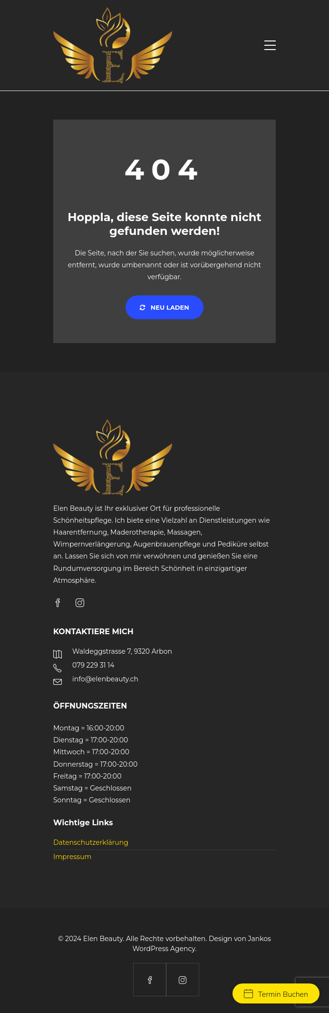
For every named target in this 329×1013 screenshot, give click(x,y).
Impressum (72, 856)
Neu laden (164, 307)
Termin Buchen (276, 994)
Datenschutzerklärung (90, 842)
